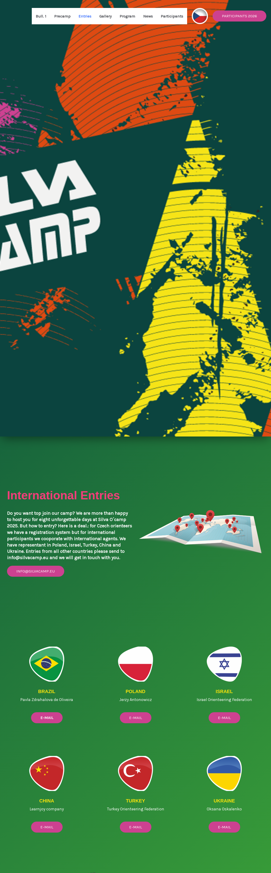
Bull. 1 (41, 16)
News (148, 16)
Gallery (105, 16)
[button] (239, 16)
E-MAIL (135, 717)
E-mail (46, 827)
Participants (172, 16)
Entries (84, 16)
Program (127, 16)
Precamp (62, 16)
